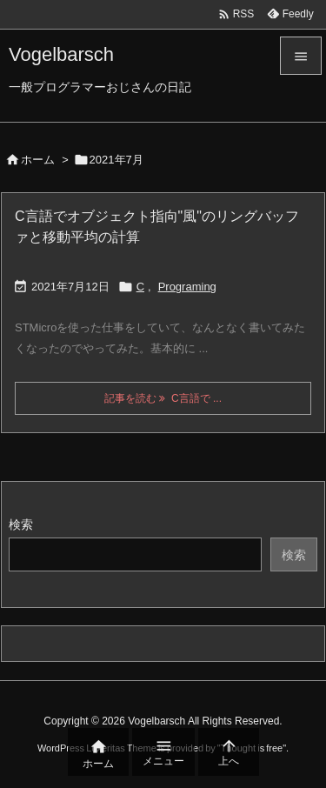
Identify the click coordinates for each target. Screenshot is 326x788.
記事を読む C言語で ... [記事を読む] (163, 398)
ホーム (38, 159)
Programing (187, 286)
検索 (21, 524)
